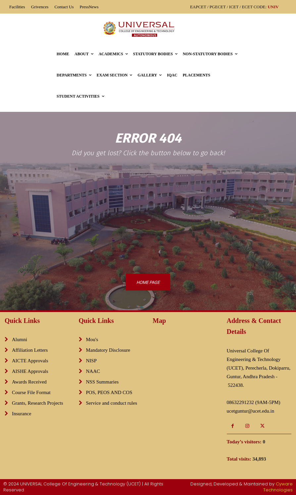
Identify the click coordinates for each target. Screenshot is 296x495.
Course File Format (31, 392)
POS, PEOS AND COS (109, 392)
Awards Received (29, 381)
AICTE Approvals (30, 360)
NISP (91, 360)
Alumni (19, 339)
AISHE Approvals (30, 371)
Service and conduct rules (111, 403)
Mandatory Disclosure (108, 350)
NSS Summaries (102, 381)
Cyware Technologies (278, 487)
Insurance (21, 413)
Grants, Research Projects (37, 403)
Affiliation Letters (30, 350)
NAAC (93, 371)
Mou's (92, 339)
